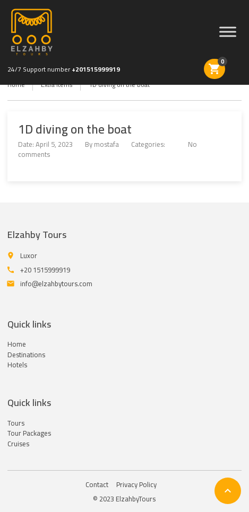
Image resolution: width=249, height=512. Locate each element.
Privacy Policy (136, 484)
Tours (15, 423)
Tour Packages (29, 433)
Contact (96, 484)
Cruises (18, 443)
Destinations (26, 354)
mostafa (106, 144)
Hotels (17, 364)
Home (16, 344)
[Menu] (227, 32)
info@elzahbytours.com (56, 283)
